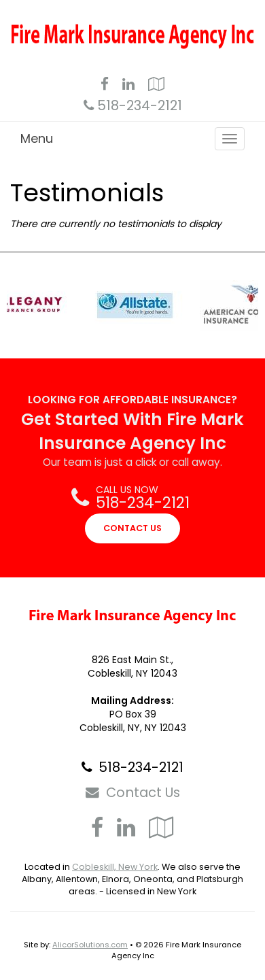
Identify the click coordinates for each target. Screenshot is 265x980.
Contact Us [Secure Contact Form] (133, 792)
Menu (36, 138)
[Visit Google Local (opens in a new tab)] (156, 85)
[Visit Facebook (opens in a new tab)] (105, 85)
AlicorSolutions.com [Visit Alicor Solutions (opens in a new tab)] (90, 944)
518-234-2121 (139, 105)
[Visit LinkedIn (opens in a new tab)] (128, 85)
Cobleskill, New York (115, 867)
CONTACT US (132, 528)
